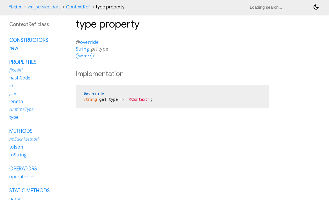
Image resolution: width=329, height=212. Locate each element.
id (11, 86)
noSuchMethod (23, 139)
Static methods (29, 191)
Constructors (28, 40)
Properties (23, 62)
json (13, 93)
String (82, 48)
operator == (22, 177)
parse (15, 198)
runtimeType (21, 109)
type (14, 117)
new (13, 48)
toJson (16, 147)
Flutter (15, 7)
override (89, 42)
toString (18, 155)
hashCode (19, 78)
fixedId (15, 70)
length (16, 101)
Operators (23, 169)
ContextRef (78, 7)
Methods (21, 131)
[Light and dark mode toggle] (316, 7)
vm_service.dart (44, 7)
